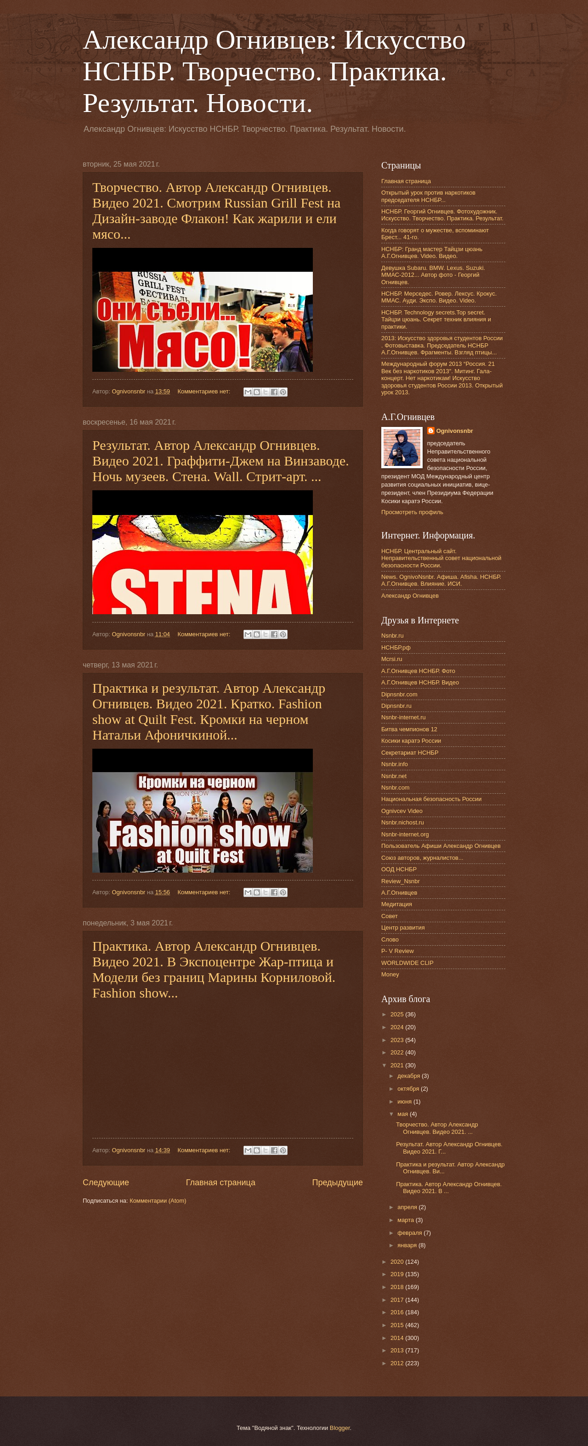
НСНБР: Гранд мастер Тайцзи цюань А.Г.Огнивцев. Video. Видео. (431, 252)
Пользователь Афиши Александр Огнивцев (441, 845)
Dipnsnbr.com (399, 694)
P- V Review (397, 950)
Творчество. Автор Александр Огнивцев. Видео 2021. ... (437, 1128)
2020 (397, 1261)
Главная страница (220, 1182)
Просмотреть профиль (412, 512)
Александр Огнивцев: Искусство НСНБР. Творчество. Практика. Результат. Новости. (274, 71)
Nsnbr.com (395, 787)
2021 (397, 1065)
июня (405, 1101)
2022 (397, 1052)
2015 (397, 1325)
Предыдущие (337, 1182)
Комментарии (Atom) (158, 1200)
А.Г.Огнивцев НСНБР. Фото (418, 670)
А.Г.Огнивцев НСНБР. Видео (420, 682)
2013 (397, 1350)
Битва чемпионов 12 (409, 729)
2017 (397, 1299)
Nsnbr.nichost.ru (402, 822)
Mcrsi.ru (391, 659)
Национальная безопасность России (431, 799)
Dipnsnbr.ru (396, 705)
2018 (397, 1286)
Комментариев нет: (205, 391)
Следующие (106, 1182)
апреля (407, 1207)
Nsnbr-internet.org (405, 834)
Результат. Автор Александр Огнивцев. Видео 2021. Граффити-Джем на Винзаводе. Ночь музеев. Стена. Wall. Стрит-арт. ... (220, 460)
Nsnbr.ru (392, 635)
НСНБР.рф (396, 647)
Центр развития (403, 927)
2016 (397, 1312)
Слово (390, 939)
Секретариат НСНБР (410, 752)
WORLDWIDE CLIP (407, 962)
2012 (397, 1363)
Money (390, 974)
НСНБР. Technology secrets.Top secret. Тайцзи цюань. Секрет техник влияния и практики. (436, 319)
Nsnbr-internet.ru (403, 717)
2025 (397, 1014)
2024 (397, 1027)
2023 (397, 1040)
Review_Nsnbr (400, 881)
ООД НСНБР (399, 869)
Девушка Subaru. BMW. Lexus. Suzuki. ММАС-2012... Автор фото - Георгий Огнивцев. (433, 275)
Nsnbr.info (394, 764)
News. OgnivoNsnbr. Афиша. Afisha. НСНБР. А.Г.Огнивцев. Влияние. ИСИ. (441, 580)
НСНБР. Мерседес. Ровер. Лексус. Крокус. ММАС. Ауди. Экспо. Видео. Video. (439, 297)
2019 (397, 1274)
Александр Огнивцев (410, 595)
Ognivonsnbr (454, 430)
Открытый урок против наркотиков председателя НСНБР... (428, 196)
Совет (389, 916)
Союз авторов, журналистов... (422, 857)
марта (406, 1219)
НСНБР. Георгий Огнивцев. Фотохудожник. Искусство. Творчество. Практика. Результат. (442, 215)
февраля (410, 1232)
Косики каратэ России (411, 740)
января (407, 1245)
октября (409, 1088)
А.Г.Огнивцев (399, 892)
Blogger (340, 1427)
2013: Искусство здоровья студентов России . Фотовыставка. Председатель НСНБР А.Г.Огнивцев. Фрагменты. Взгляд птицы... (442, 345)
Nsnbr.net (394, 776)
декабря (409, 1075)
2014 (397, 1337)
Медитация (396, 904)
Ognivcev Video (402, 810)
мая (403, 1113)
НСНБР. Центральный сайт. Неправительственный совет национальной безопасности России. (441, 558)
